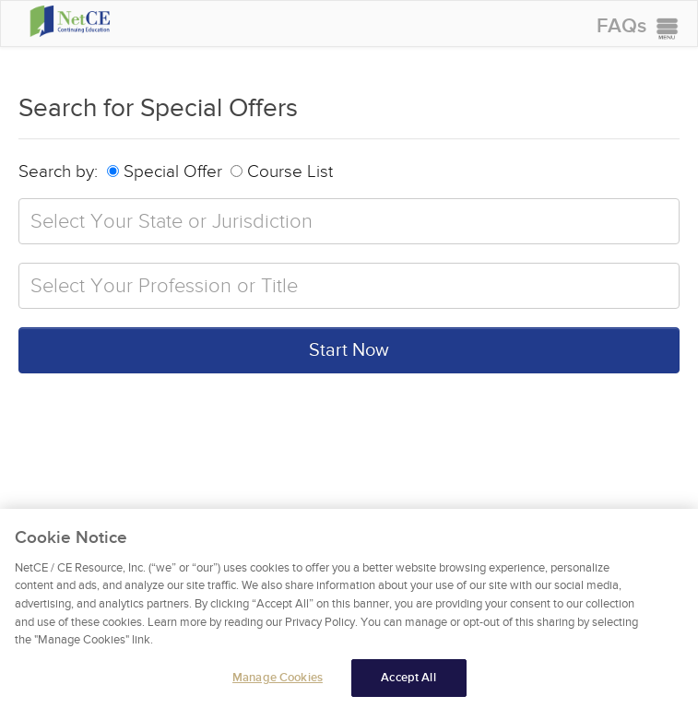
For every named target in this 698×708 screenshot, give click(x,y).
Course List (282, 171)
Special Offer (164, 171)
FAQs (621, 26)
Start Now (349, 350)
